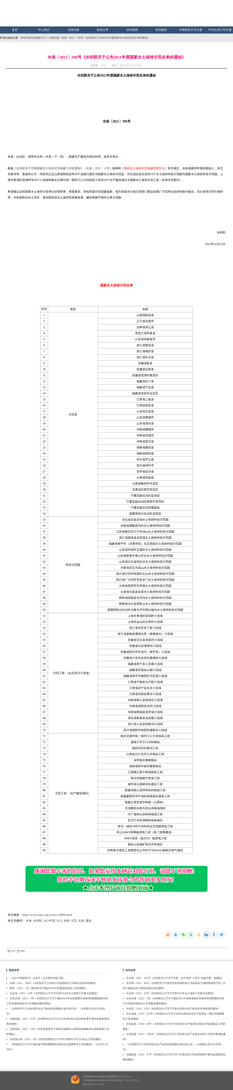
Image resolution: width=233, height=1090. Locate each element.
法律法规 (73, 29)
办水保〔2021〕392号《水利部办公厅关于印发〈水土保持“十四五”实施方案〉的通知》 (175, 978)
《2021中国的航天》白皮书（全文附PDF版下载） (38, 978)
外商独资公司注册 (190, 29)
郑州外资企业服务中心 (33, 37)
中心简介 (44, 29)
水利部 (37, 920)
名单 (81, 920)
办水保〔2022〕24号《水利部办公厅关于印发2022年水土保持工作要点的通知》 (54, 993)
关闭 (21, 951)
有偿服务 (161, 29)
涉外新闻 (132, 29)
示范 (74, 920)
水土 (59, 920)
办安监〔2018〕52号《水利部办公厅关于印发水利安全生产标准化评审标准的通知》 (173, 1008)
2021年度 (49, 920)
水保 (29, 920)
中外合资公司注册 (220, 29)
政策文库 (102, 29)
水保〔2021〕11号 (97, 168)
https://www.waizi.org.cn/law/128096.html (47, 914)
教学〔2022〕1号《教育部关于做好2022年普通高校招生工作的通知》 (49, 988)
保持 (67, 920)
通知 (88, 920)
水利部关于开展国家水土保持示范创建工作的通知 (48, 168)
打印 (11, 951)
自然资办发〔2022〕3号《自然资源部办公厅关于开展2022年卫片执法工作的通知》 (56, 1039)
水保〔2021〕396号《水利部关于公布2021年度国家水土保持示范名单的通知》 (106, 37)
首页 (15, 29)
